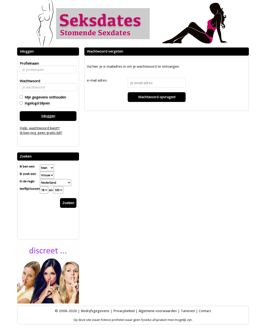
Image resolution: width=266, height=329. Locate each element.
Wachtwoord (29, 81)
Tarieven (188, 310)
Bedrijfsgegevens (95, 310)
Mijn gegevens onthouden (44, 97)
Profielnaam (29, 63)
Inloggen (48, 116)
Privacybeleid (124, 310)
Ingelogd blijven (36, 103)
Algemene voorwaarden (158, 310)
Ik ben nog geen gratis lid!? (41, 132)
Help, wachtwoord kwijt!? (40, 128)
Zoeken (68, 202)
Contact (205, 310)
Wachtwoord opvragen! (156, 97)
